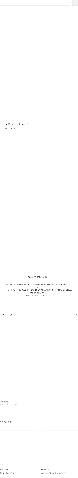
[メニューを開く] (75, 3)
